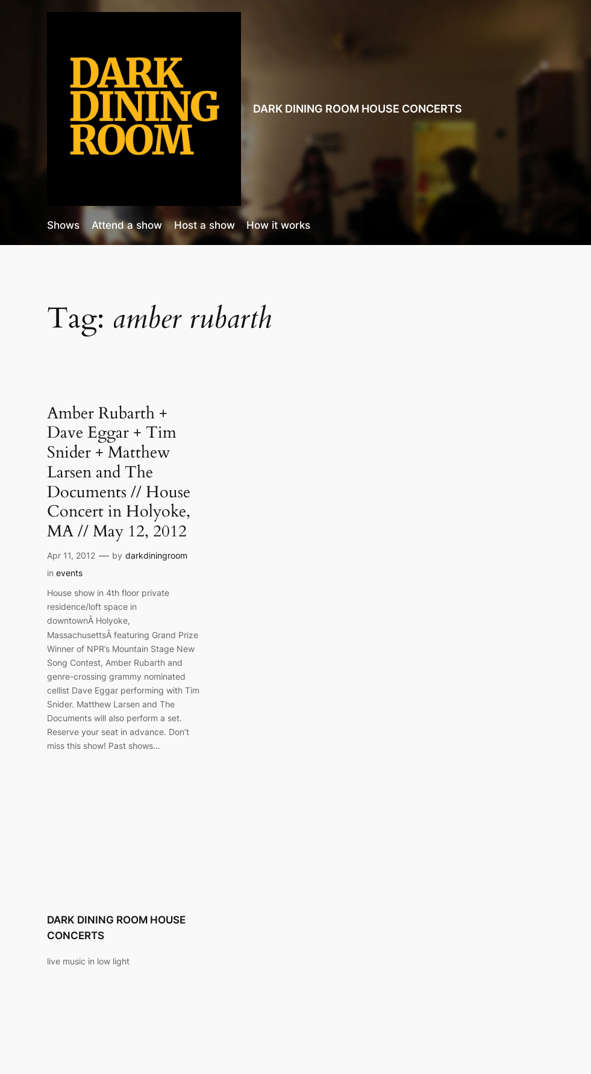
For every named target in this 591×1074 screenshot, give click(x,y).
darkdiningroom (156, 555)
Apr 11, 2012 (71, 555)
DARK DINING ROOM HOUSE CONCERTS (357, 108)
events (69, 573)
